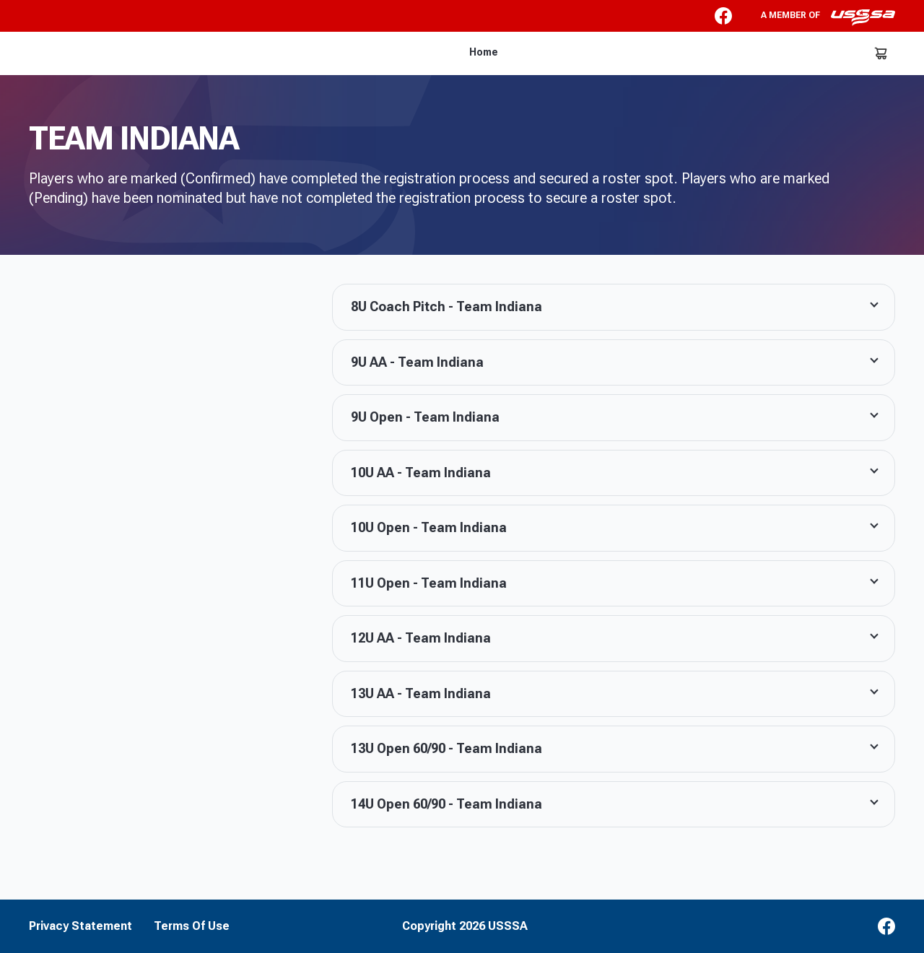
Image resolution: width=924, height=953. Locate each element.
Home (483, 52)
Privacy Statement (80, 926)
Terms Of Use (192, 926)
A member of (828, 17)
